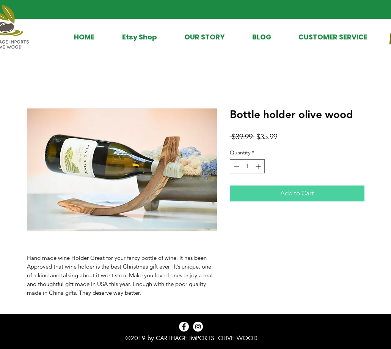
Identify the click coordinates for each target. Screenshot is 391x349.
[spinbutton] (247, 166)
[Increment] (259, 166)
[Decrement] (235, 166)
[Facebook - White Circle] (184, 327)
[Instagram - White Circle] (198, 327)
